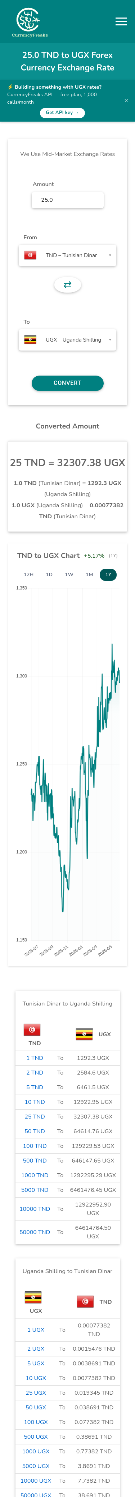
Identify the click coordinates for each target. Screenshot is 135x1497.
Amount (43, 184)
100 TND (35, 1146)
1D (49, 574)
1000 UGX (35, 1452)
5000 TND (35, 1190)
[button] (121, 21)
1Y (108, 574)
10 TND (34, 1102)
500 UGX (36, 1437)
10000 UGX (36, 1481)
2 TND (34, 1073)
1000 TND (35, 1175)
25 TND (34, 1117)
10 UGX (36, 1378)
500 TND (35, 1161)
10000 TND (34, 1209)
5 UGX (35, 1364)
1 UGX (35, 1330)
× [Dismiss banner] (126, 100)
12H (29, 574)
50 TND (34, 1131)
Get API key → (62, 112)
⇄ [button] (67, 285)
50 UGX (36, 1408)
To (26, 322)
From (30, 237)
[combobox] (67, 255)
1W (69, 574)
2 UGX (35, 1349)
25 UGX (36, 1393)
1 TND (34, 1058)
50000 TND (34, 1232)
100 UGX (36, 1422)
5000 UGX (35, 1466)
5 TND (34, 1087)
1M (89, 574)
